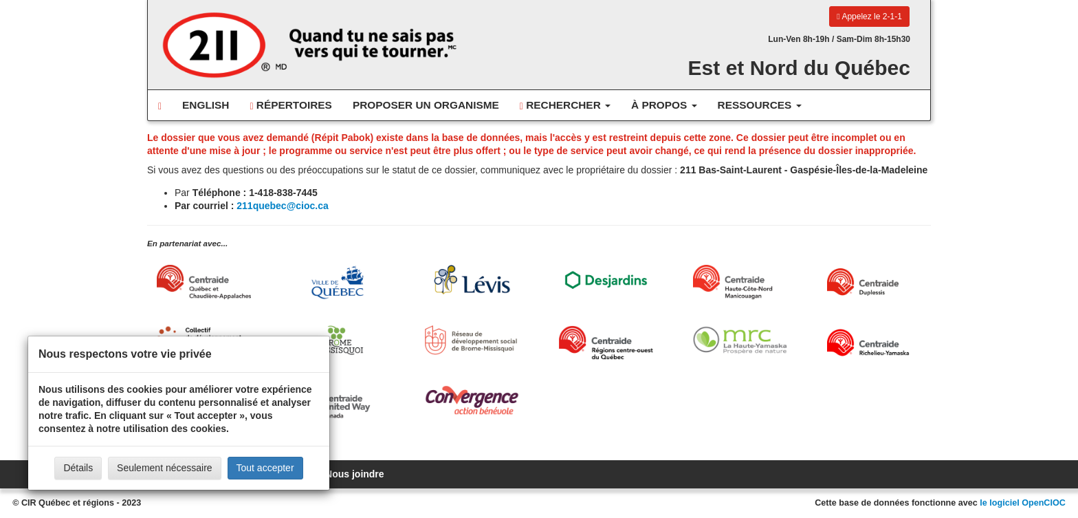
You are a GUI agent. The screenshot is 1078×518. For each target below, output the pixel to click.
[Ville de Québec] (338, 282)
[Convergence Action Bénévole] (472, 400)
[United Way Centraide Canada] (338, 402)
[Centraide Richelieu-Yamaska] (874, 342)
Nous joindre (354, 473)
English (205, 105)
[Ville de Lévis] (472, 279)
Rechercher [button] (565, 105)
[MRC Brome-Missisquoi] (338, 340)
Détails (78, 467)
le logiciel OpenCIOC (1023, 503)
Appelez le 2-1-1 (869, 16)
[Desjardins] (606, 279)
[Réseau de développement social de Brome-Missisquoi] (472, 340)
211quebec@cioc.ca (282, 205)
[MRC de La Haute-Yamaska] (740, 340)
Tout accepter (265, 467)
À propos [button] (664, 105)
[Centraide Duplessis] (874, 282)
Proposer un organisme (426, 105)
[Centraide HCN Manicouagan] (740, 282)
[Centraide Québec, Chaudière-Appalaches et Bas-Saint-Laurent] (204, 282)
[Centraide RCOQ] (606, 342)
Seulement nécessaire (164, 467)
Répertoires (290, 105)
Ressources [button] (760, 105)
